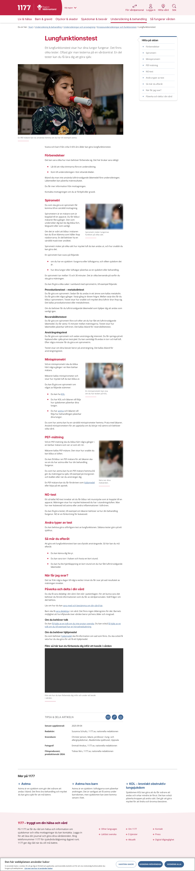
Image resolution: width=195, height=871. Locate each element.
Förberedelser (152, 46)
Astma (26, 784)
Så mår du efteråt (154, 84)
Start (30, 27)
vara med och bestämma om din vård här (83, 605)
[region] (97, 864)
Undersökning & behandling (48, 27)
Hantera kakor (126, 864)
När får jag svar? (153, 90)
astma (61, 411)
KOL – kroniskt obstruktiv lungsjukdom (146, 785)
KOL (63, 394)
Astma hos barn (86, 784)
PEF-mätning (152, 65)
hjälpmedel (89, 482)
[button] (120, 717)
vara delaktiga (62, 611)
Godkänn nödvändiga (150, 864)
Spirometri (151, 52)
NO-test (149, 71)
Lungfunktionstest (147, 27)
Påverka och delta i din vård (159, 96)
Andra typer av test (155, 77)
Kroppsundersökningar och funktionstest (117, 27)
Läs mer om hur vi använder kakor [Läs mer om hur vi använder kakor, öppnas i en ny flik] (38, 868)
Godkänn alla (174, 864)
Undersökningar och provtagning (79, 27)
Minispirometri (153, 59)
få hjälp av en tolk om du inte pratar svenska (73, 623)
